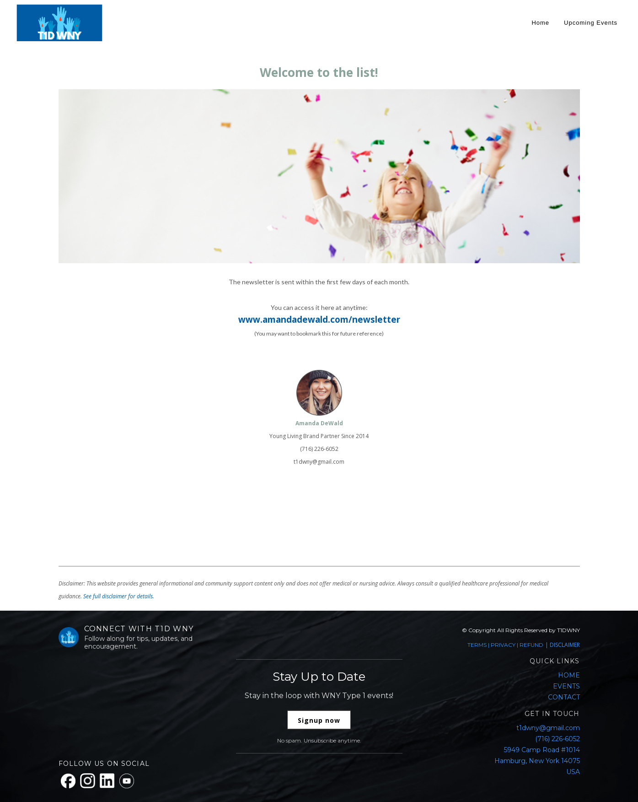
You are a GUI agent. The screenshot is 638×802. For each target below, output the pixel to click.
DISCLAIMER (565, 645)
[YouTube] (126, 781)
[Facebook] (68, 781)
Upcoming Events (590, 22)
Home (540, 22)
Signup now (319, 720)
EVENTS (566, 686)
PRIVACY (503, 644)
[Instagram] (87, 780)
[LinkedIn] (107, 780)
